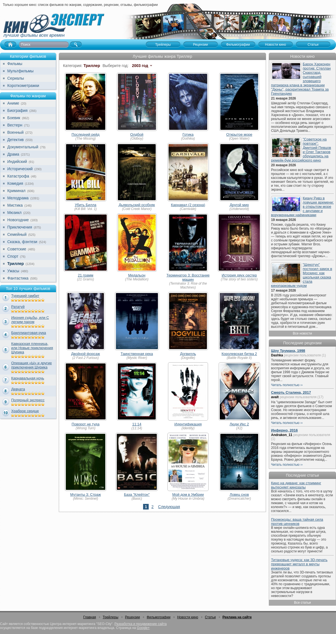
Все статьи (302, 603)
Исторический (20, 169)
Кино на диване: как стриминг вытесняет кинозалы (296, 485)
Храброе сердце (25, 411)
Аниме (13, 103)
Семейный (17, 234)
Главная (89, 617)
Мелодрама (18, 198)
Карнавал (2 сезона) (188, 205)
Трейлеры (110, 617)
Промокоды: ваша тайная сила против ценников (297, 521)
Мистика (15, 205)
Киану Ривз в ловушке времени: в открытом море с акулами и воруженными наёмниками (302, 206)
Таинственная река (137, 354)
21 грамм (85, 275)
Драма (13, 154)
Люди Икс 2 (239, 424)
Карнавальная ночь (27, 378)
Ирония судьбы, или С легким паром (30, 319)
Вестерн (14, 125)
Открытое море (239, 134)
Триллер (15, 263)
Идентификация (188, 424)
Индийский (17, 161)
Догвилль (188, 354)
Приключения (19, 227)
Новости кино (187, 617)
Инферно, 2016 (284, 430)
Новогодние (18, 220)
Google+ (143, 628)
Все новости (302, 333)
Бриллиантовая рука (28, 333)
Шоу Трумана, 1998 (288, 351)
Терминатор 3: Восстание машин (188, 277)
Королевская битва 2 (239, 354)
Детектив (15, 139)
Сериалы (15, 78)
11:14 (136, 424)
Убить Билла (85, 205)
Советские (16, 249)
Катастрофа (18, 176)
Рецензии (132, 617)
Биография (17, 110)
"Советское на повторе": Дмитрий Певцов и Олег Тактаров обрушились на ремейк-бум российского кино (301, 149)
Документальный (22, 147)
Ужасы (13, 271)
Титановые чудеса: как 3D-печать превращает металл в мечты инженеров (299, 564)
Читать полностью (285, 385)
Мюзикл (14, 212)
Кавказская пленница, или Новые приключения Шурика (32, 348)
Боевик (13, 118)
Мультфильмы (20, 71)
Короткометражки (23, 85)
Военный (15, 132)
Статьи (210, 617)
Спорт (12, 256)
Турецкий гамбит (25, 296)
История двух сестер (239, 275)
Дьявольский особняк (137, 205)
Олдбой (136, 134)
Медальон (137, 275)
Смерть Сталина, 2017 (291, 392)
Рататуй (18, 307)
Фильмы (14, 63)
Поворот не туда (85, 424)
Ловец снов (239, 494)
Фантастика (18, 278)
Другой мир (239, 205)
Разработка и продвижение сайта (141, 624)
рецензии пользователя (302, 355)
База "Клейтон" (137, 494)
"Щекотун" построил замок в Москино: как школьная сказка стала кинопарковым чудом (301, 275)
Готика (188, 134)
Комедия (15, 183)
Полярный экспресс (28, 400)
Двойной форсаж (85, 354)
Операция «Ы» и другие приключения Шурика (31, 365)
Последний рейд (86, 134)
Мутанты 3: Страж (85, 494)
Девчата (18, 389)
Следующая (169, 506)
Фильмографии (159, 617)
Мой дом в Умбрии (188, 494)
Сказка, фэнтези (22, 241)
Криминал (16, 190)
